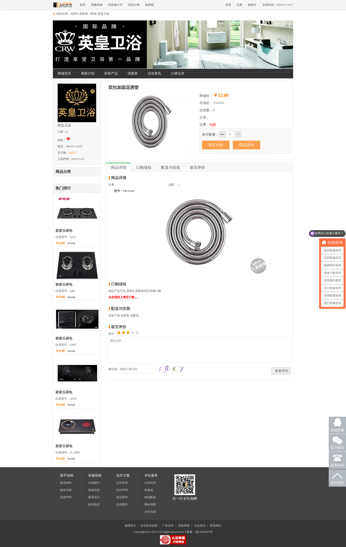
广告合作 (168, 525)
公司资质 (122, 482)
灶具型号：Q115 (66, 237)
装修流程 (94, 490)
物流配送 (150, 497)
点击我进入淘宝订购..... (123, 297)
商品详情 (118, 167)
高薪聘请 (184, 525)
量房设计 (94, 497)
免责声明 (66, 497)
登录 (228, 4)
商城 (93, 13)
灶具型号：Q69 (65, 291)
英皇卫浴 (103, 13)
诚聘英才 (130, 525)
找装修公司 (115, 4)
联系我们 (216, 525)
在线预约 (94, 482)
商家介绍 (87, 73)
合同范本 (150, 482)
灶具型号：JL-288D (68, 452)
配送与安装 (170, 167)
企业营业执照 (149, 525)
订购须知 (143, 167)
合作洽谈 (150, 511)
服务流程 (66, 490)
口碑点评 (177, 73)
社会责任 (200, 525)
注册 (239, 4)
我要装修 (97, 4)
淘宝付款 (215, 145)
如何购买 (94, 504)
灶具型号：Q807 (66, 344)
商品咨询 (246, 145)
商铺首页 (64, 73)
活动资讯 (154, 73)
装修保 (148, 490)
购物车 (252, 4)
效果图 (149, 4)
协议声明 (122, 490)
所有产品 (111, 73)
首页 (83, 4)
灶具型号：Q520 (66, 398)
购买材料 (66, 482)
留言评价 (197, 167)
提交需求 (122, 497)
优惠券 (133, 73)
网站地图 (150, 504)
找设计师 (134, 4)
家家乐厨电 (64, 231)
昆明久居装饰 (79, 13)
